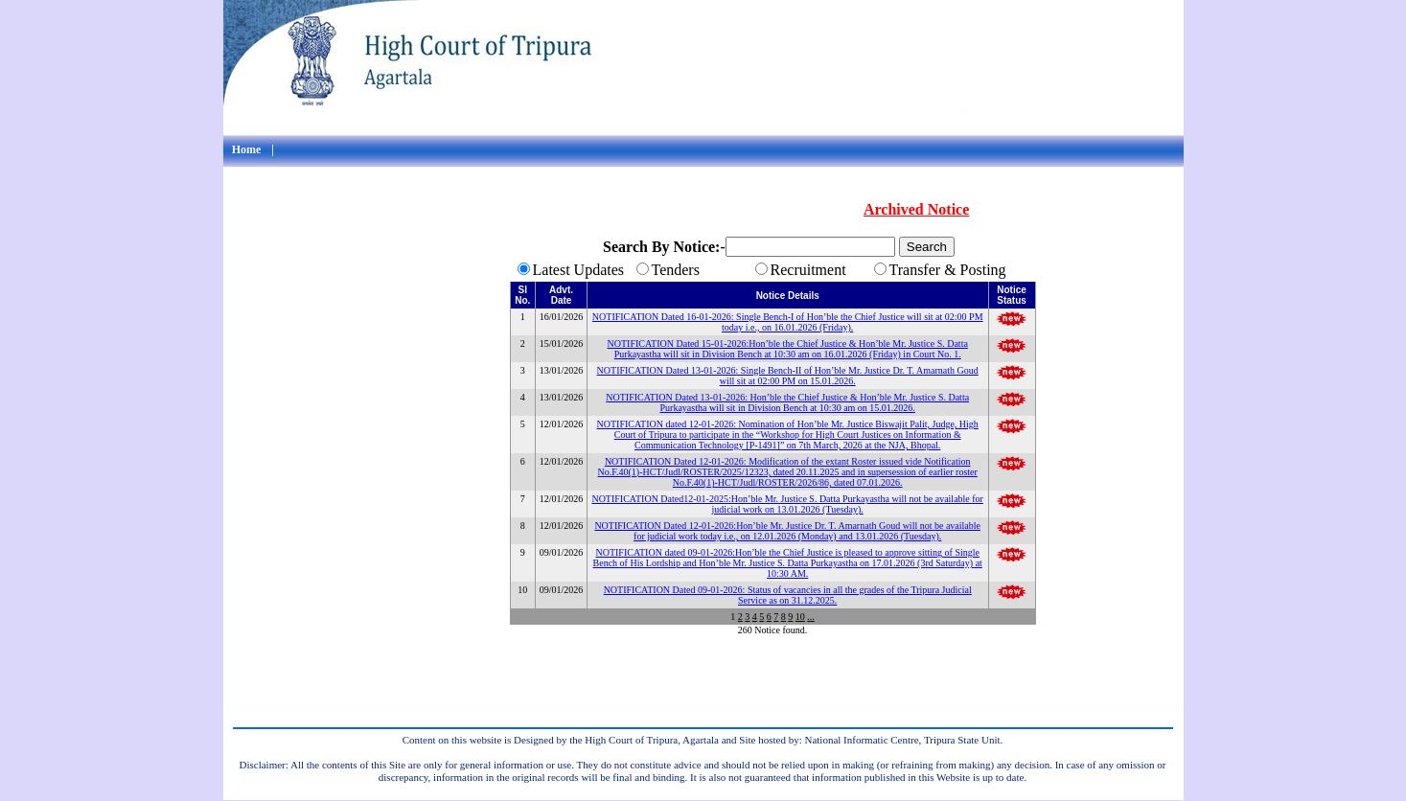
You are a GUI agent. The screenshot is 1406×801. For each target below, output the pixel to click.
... (811, 616)
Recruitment (808, 270)
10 (800, 616)
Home (247, 149)
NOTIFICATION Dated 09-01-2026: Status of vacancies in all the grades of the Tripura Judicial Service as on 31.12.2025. (788, 595)
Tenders (676, 270)
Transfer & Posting (947, 270)
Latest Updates (579, 270)
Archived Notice (916, 209)
